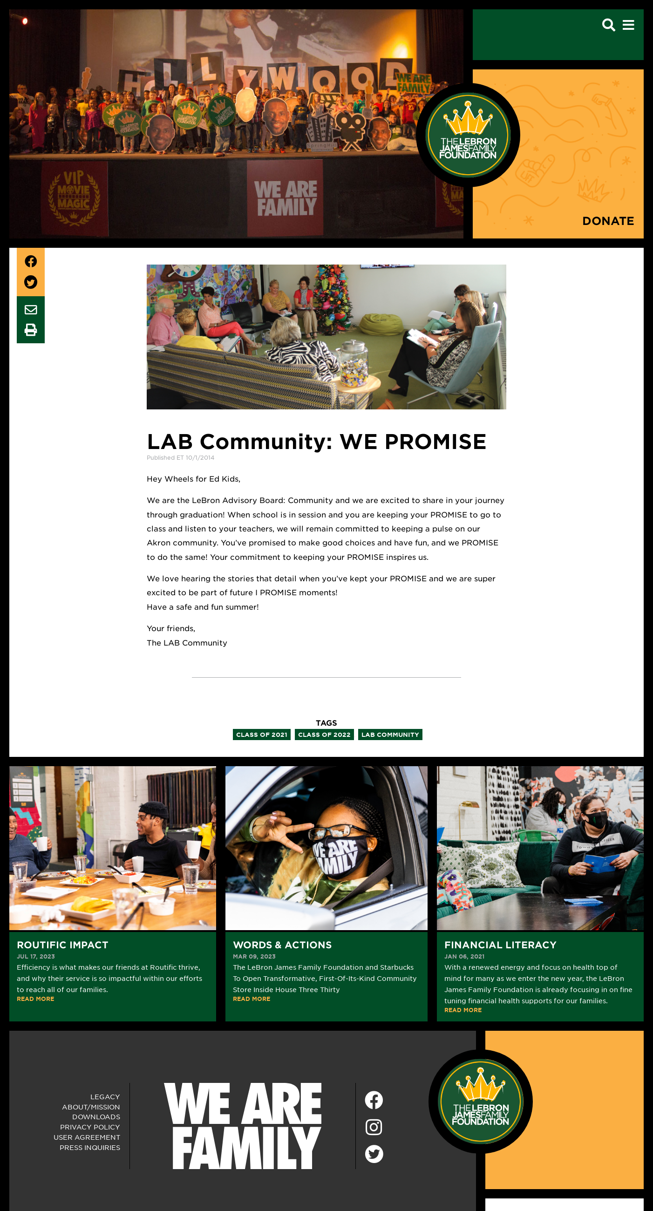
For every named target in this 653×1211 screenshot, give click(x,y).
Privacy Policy (90, 1127)
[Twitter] (374, 1152)
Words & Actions (282, 944)
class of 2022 (324, 734)
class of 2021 (261, 734)
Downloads (96, 1116)
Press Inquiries (90, 1147)
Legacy (105, 1096)
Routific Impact (63, 944)
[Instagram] (374, 1127)
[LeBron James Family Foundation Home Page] (481, 1100)
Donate (608, 220)
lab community (390, 734)
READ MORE (35, 998)
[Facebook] (374, 1100)
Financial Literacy (500, 944)
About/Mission (91, 1106)
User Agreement (87, 1137)
